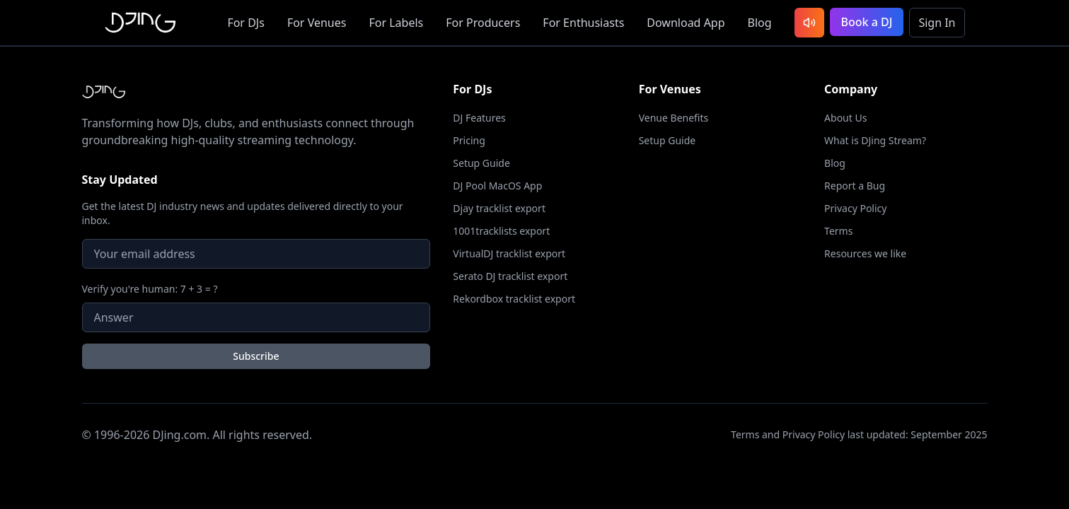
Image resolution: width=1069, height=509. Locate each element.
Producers (483, 22)
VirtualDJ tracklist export (509, 253)
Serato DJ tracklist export (510, 276)
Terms (838, 231)
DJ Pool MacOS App (497, 185)
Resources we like (865, 253)
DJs (245, 22)
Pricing (469, 140)
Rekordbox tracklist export (514, 298)
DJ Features (479, 117)
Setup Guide (481, 163)
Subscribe (256, 356)
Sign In (936, 22)
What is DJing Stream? (875, 140)
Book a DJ (867, 22)
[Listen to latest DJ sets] (809, 22)
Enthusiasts (583, 22)
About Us (845, 117)
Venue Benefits (674, 117)
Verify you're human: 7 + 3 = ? (150, 289)
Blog (760, 22)
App (685, 22)
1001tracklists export (501, 231)
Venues (317, 22)
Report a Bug (854, 185)
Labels (396, 22)
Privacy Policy (855, 208)
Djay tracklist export (499, 208)
